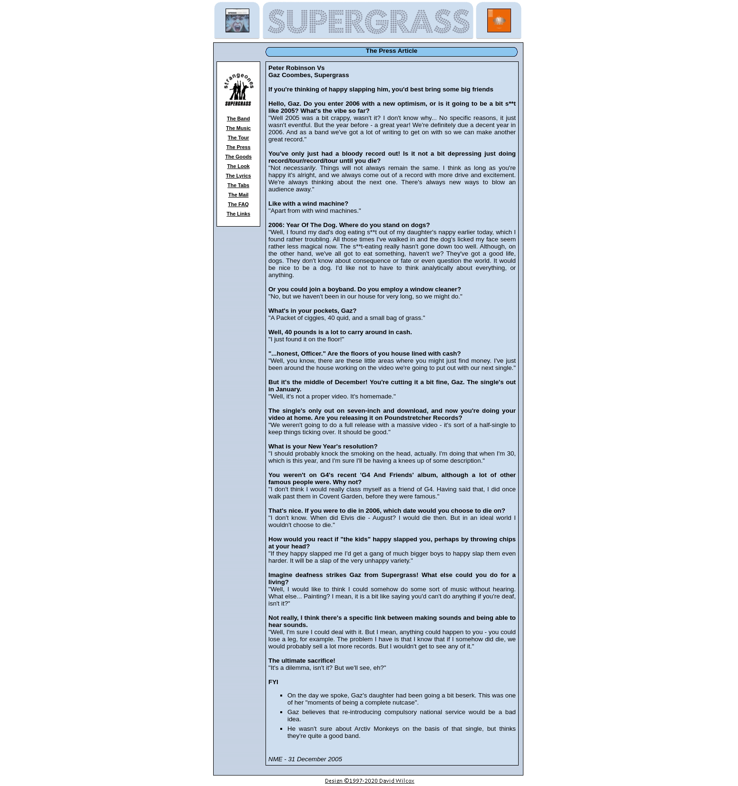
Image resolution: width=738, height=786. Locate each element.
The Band (238, 118)
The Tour (238, 137)
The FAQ (238, 204)
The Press (238, 147)
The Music (238, 128)
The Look (238, 166)
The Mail (238, 195)
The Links (238, 214)
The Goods (238, 156)
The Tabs (238, 185)
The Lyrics (238, 176)
